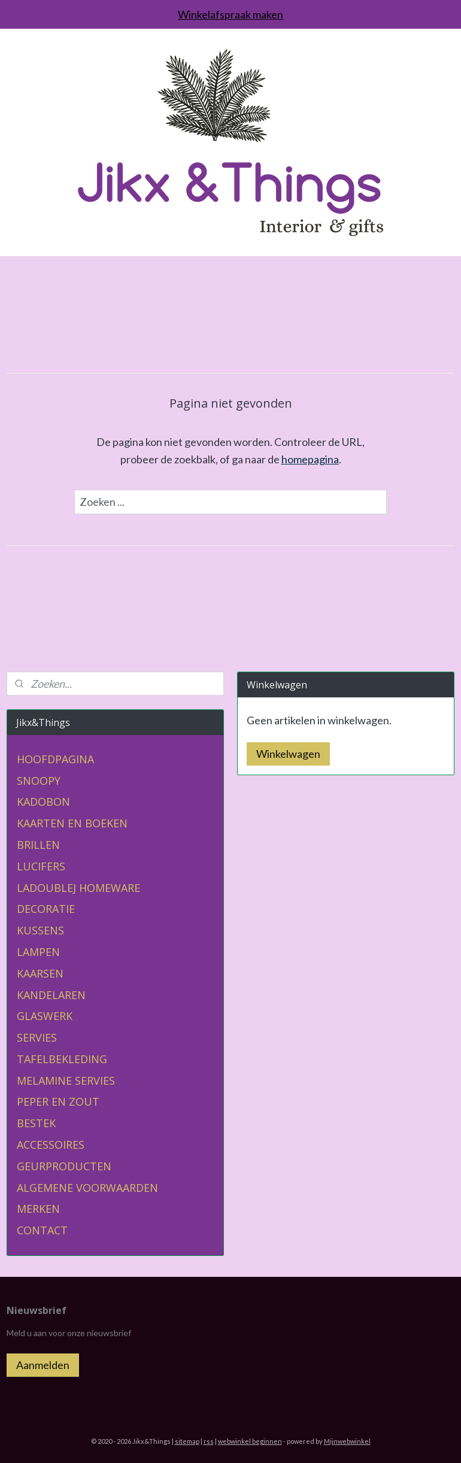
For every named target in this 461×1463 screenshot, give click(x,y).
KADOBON (43, 801)
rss (209, 1441)
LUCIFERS (41, 866)
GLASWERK (44, 1016)
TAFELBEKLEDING (62, 1059)
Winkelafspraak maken (230, 14)
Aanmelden (42, 1364)
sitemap (187, 1441)
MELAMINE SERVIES (66, 1080)
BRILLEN (38, 844)
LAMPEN (38, 952)
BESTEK (36, 1123)
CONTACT (42, 1230)
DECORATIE (46, 909)
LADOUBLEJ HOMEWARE (78, 888)
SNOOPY (38, 780)
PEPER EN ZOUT (58, 1101)
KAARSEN (40, 973)
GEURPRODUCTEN (64, 1166)
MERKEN (38, 1208)
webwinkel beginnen (250, 1441)
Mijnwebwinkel (347, 1441)
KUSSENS (40, 930)
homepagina (310, 459)
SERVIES (37, 1037)
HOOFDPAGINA (55, 759)
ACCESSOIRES (50, 1144)
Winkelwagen (288, 753)
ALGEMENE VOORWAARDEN (87, 1187)
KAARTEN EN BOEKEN (72, 823)
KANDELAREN (51, 995)
